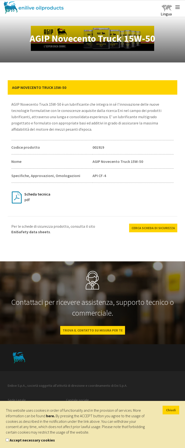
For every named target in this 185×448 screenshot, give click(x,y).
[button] (170, 87)
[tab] (92, 87)
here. (50, 415)
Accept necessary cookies (32, 440)
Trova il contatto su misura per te (93, 330)
